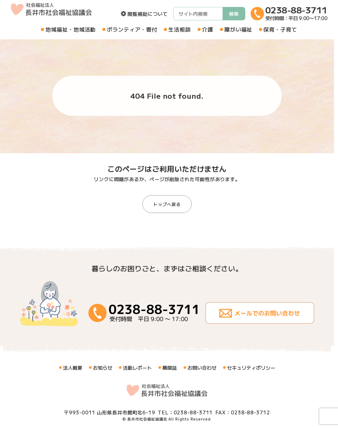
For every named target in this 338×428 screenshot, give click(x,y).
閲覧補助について (147, 13)
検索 (234, 13)
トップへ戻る (166, 204)
